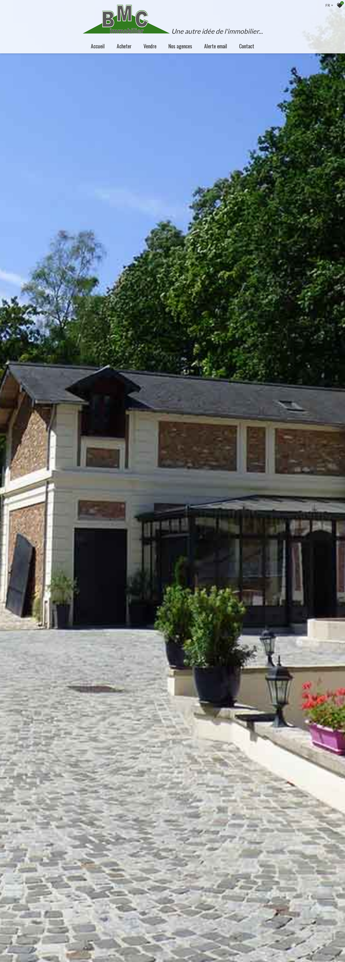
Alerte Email (215, 46)
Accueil (98, 46)
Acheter (124, 46)
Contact (246, 46)
